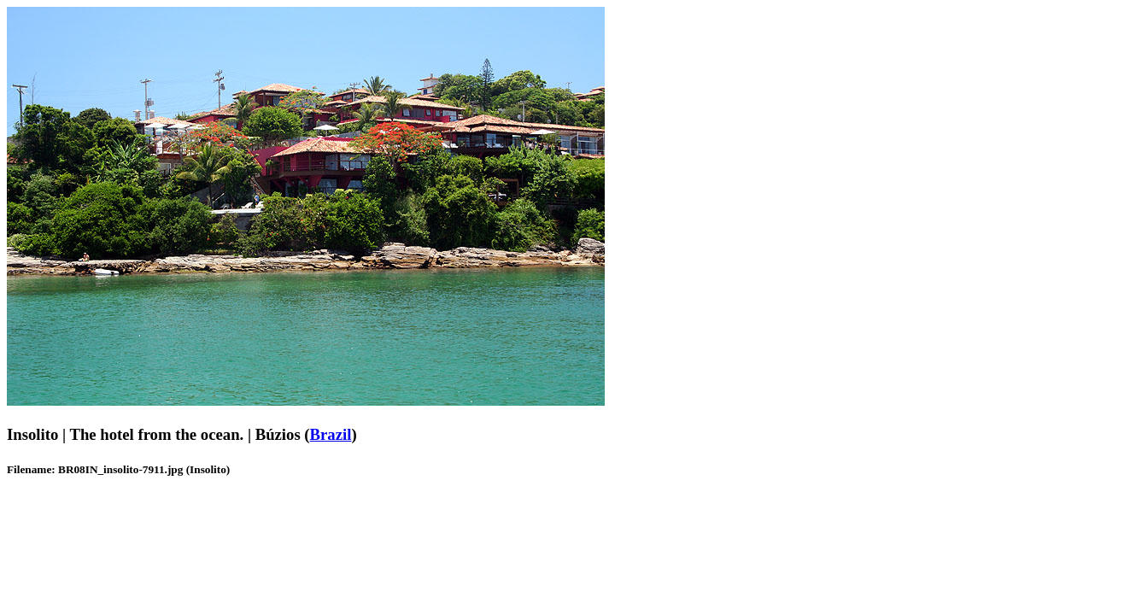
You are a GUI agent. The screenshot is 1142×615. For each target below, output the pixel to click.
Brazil (331, 434)
